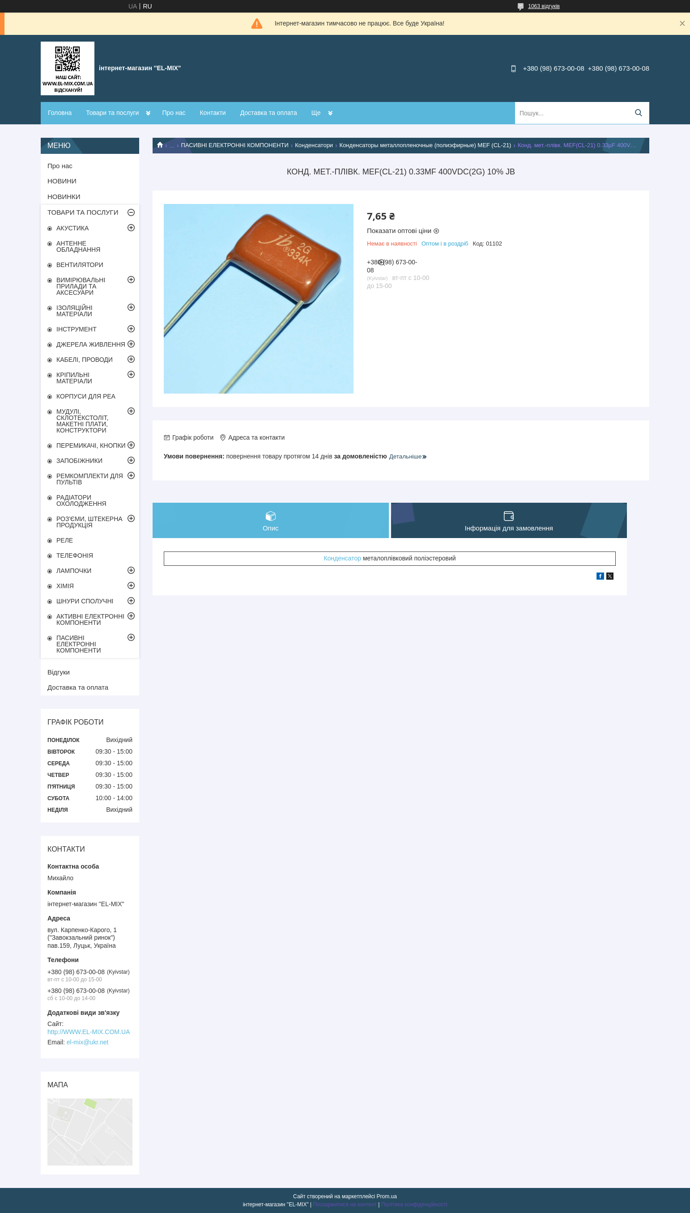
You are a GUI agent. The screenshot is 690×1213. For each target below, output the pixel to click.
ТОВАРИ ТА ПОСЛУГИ (83, 212)
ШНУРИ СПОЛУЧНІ (84, 601)
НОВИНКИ (64, 196)
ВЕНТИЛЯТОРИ (79, 264)
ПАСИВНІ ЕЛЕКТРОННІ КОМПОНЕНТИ (235, 145)
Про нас (173, 112)
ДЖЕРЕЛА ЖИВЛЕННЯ (90, 344)
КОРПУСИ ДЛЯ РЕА (85, 396)
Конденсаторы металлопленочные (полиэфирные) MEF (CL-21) (425, 145)
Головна (60, 112)
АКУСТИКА (72, 228)
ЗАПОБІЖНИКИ (79, 460)
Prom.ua (387, 1196)
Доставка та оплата (268, 112)
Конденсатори (314, 145)
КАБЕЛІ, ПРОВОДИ (84, 359)
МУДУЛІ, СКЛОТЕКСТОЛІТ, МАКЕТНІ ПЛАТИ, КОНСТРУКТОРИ (82, 421)
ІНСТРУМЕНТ (76, 329)
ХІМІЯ (65, 586)
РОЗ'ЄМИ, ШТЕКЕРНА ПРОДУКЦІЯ (89, 522)
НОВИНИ (62, 181)
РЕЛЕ (64, 540)
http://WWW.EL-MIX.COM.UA (88, 1031)
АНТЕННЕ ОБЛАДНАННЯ (78, 246)
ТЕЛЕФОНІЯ (74, 555)
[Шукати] (638, 113)
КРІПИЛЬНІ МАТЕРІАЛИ (74, 378)
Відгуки (58, 672)
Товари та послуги (112, 112)
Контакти (213, 112)
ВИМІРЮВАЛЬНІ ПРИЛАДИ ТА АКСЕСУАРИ (80, 286)
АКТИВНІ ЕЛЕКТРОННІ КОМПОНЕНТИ (90, 619)
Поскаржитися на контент (344, 1204)
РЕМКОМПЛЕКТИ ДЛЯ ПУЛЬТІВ (89, 479)
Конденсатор (342, 559)
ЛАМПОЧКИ (73, 570)
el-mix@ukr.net (88, 1042)
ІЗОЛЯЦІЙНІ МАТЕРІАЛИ (74, 311)
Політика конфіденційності (414, 1204)
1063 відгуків (544, 6)
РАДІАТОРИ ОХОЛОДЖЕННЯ (81, 500)
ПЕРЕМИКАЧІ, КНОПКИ (91, 445)
